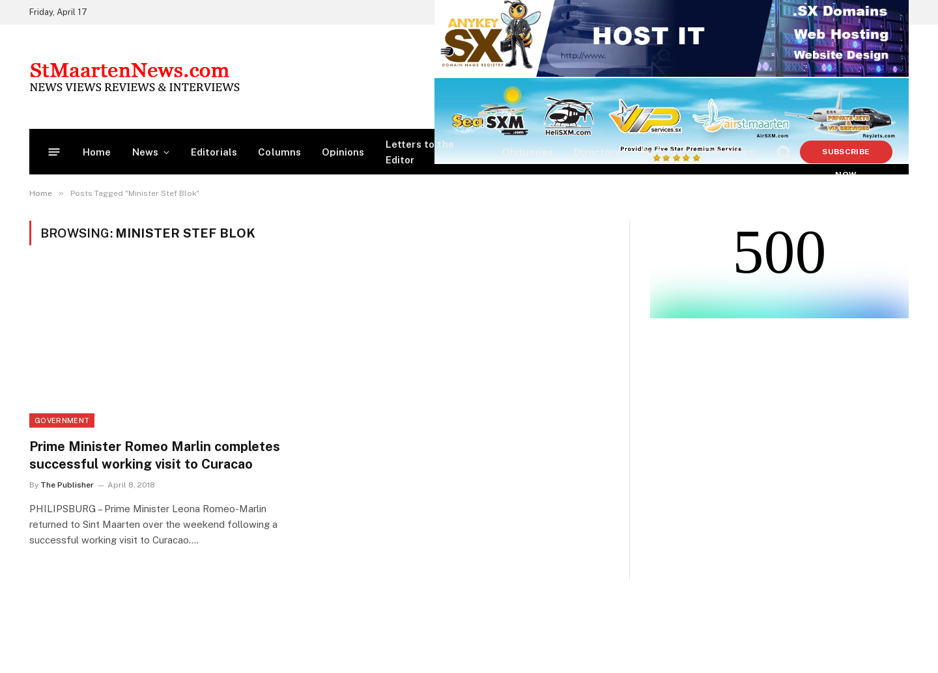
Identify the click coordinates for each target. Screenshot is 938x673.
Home (97, 152)
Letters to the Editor (420, 152)
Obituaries (528, 152)
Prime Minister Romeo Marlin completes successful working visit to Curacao (154, 455)
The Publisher (67, 484)
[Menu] (54, 152)
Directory (597, 152)
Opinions (343, 152)
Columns (279, 152)
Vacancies (729, 152)
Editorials (214, 152)
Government (62, 420)
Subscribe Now (846, 155)
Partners (662, 152)
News (145, 152)
